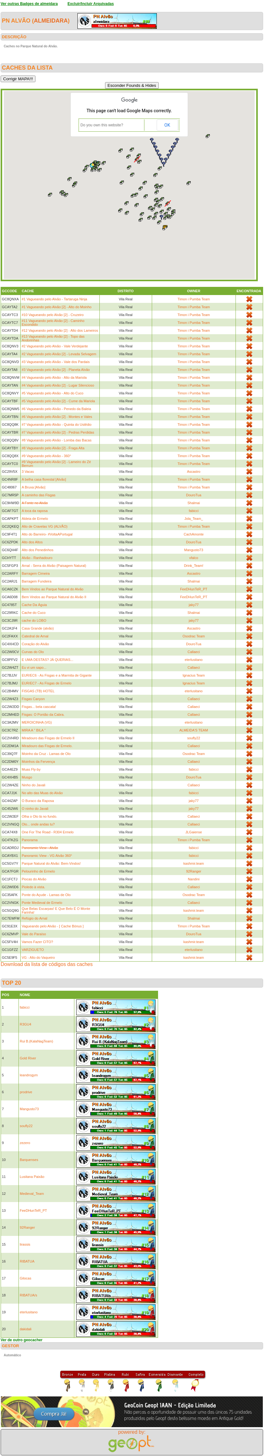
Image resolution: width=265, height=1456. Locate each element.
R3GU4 (25, 1024)
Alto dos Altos (32, 542)
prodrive (26, 1092)
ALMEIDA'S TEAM (193, 730)
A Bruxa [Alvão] (33, 487)
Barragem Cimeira (36, 573)
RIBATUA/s (28, 1295)
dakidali (25, 1329)
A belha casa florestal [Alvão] (44, 479)
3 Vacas (28, 471)
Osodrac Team (194, 636)
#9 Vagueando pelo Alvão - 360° (46, 456)
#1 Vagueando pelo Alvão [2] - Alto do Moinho (56, 307)
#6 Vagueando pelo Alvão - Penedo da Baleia (56, 409)
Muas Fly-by (31, 769)
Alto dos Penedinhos (37, 550)
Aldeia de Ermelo (35, 518)
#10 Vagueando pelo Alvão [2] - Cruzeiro (52, 315)
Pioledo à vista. (33, 887)
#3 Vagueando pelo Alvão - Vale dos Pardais (56, 362)
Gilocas (25, 1278)
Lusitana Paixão (32, 1177)
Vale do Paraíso (34, 934)
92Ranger (193, 871)
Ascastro (193, 471)
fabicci (194, 511)
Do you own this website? (102, 125)
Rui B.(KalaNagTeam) (36, 1041)
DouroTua (193, 495)
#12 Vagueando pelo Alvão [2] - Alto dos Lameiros (60, 330)
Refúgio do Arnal (34, 918)
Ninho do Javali (33, 785)
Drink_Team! (194, 565)
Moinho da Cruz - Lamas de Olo (46, 754)
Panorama (30, 840)
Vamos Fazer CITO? (37, 942)
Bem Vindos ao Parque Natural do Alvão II (54, 597)
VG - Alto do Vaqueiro (38, 957)
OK (167, 125)
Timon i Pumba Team (194, 299)
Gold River (28, 1058)
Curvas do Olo (33, 652)
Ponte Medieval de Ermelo (42, 903)
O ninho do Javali (35, 808)
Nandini (193, 879)
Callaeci (194, 652)
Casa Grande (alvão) (38, 628)
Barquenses (29, 1160)
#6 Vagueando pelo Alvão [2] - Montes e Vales (57, 417)
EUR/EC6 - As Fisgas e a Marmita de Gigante (57, 675)
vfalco (193, 558)
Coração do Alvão (35, 644)
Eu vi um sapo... (34, 667)
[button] (165, 218)
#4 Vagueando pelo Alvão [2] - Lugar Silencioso (58, 385)
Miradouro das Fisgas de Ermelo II (48, 738)
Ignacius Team (194, 675)
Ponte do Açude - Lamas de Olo (46, 895)
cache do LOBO (34, 620)
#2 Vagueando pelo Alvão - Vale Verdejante (55, 346)
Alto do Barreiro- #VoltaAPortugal (47, 534)
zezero (25, 1143)
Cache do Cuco (33, 613)
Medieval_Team (32, 1193)
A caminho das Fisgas (39, 495)
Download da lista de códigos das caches (47, 964)
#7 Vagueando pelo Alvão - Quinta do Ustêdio (56, 424)
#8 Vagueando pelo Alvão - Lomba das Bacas (56, 440)
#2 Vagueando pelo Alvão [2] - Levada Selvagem (59, 354)
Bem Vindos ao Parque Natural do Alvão (52, 589)
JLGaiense (193, 832)
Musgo (27, 777)
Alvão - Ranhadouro (37, 558)
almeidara (51, 21)
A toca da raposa (35, 511)
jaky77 (194, 605)
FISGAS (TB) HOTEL (38, 691)
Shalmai (194, 503)
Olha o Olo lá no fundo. (39, 816)
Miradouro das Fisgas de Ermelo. (47, 746)
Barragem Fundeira (36, 581)
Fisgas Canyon (33, 699)
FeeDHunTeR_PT (193, 589)
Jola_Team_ (193, 518)
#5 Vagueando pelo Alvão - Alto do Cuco (52, 393)
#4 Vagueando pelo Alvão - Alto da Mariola (54, 377)
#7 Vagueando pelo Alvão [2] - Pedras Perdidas (58, 432)
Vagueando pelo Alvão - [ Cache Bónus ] (52, 926)
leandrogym (29, 1075)
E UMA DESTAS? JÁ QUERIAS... (47, 660)
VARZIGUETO (33, 950)
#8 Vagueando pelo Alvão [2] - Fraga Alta (53, 448)
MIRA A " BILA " (33, 730)
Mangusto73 (193, 550)
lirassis (25, 1244)
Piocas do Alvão (34, 879)
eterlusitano (194, 660)
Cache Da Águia (34, 605)
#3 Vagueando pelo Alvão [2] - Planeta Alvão (56, 370)
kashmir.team (193, 863)
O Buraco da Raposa (38, 801)
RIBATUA (27, 1261)
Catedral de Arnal (35, 636)
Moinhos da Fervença (38, 761)
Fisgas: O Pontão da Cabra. (43, 714)
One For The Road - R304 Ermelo (47, 832)
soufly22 (193, 738)
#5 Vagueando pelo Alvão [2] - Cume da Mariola (58, 401)
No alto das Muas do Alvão (42, 793)
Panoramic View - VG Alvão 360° (47, 855)
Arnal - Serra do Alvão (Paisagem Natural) (54, 565)
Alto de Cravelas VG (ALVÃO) (44, 526)
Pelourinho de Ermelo (38, 871)
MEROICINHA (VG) (37, 722)
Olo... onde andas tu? (38, 824)
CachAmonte (194, 534)
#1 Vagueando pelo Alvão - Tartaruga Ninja (54, 299)
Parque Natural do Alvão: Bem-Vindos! (51, 863)
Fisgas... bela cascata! (39, 707)
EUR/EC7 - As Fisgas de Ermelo (46, 683)
